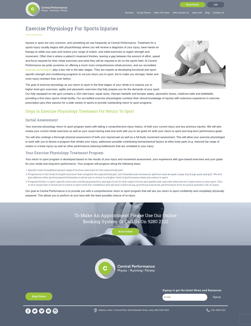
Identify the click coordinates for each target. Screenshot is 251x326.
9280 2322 (158, 221)
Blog (207, 12)
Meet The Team (162, 12)
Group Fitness (144, 12)
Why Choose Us (181, 12)
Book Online (192, 4)
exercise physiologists (38, 69)
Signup (217, 297)
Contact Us (218, 12)
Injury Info (197, 12)
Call (216, 4)
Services (129, 12)
